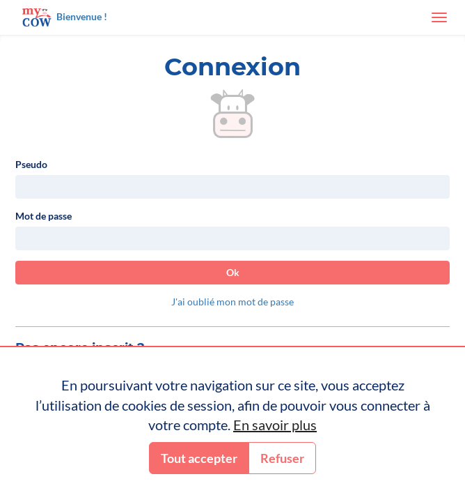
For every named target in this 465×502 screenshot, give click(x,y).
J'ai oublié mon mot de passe (232, 301)
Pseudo (31, 164)
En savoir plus (275, 424)
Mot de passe (43, 216)
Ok (232, 272)
